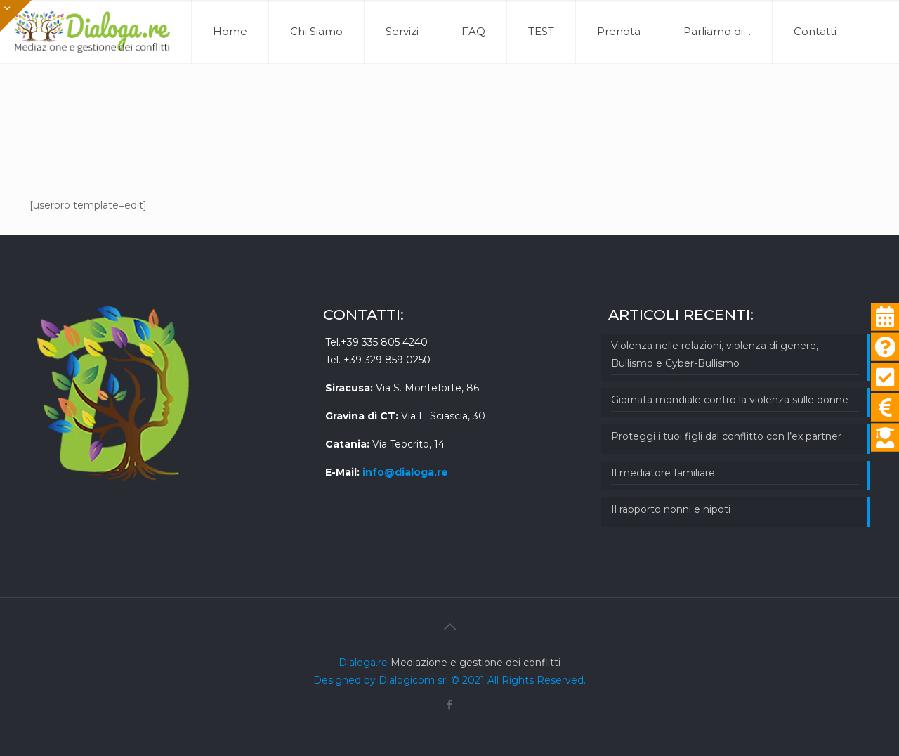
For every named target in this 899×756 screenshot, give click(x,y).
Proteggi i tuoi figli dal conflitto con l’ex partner (726, 436)
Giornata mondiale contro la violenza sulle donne (729, 399)
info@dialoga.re (405, 472)
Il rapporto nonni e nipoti (670, 509)
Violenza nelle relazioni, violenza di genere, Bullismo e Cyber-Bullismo (714, 354)
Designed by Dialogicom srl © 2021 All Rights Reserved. (449, 680)
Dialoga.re (365, 662)
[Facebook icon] (449, 704)
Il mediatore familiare (663, 473)
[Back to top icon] (449, 626)
